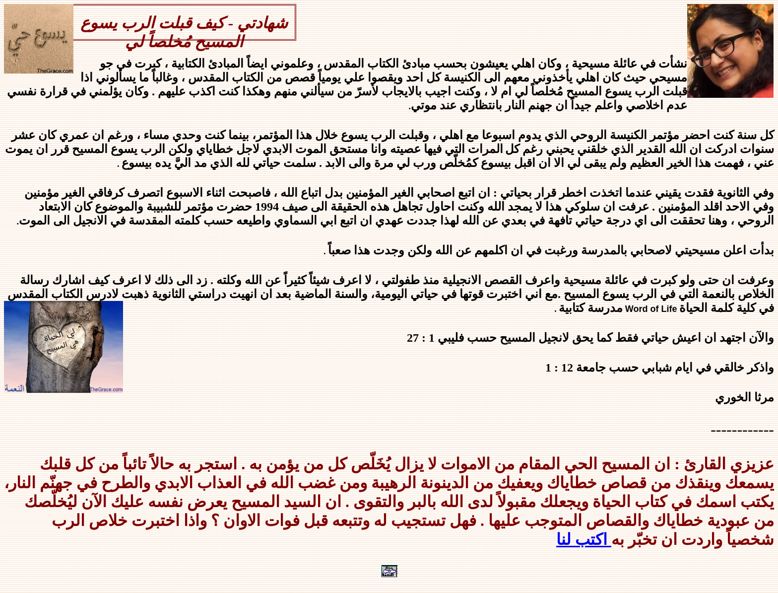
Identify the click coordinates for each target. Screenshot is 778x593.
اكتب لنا (583, 539)
